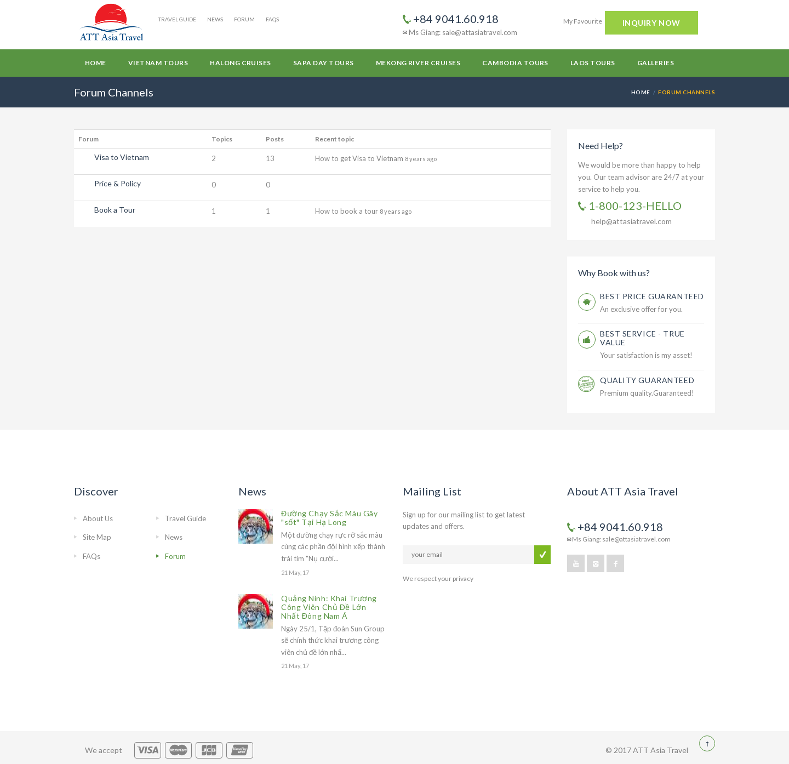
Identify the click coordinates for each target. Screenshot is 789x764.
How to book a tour (347, 211)
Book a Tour (114, 209)
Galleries (655, 63)
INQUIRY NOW (651, 22)
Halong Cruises (240, 63)
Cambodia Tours (515, 63)
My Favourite (582, 21)
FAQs (272, 19)
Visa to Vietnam (121, 157)
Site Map (97, 537)
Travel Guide (177, 19)
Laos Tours (592, 63)
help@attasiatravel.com (631, 221)
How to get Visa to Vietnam (360, 158)
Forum (244, 19)
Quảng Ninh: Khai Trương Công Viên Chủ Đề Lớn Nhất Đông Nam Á (329, 607)
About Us (98, 518)
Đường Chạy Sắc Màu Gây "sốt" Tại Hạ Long (329, 518)
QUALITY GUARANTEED (647, 380)
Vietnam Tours (158, 63)
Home (95, 63)
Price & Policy (117, 183)
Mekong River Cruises (418, 63)
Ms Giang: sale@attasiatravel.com (460, 32)
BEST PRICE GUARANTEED (652, 296)
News (215, 19)
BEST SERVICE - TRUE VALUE (642, 338)
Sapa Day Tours (323, 63)
